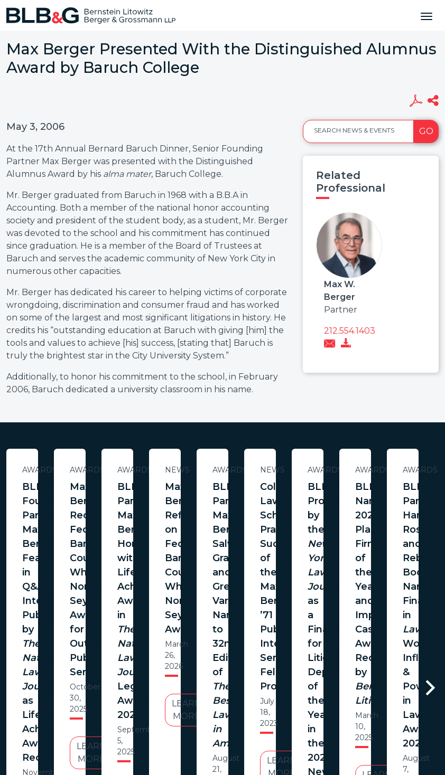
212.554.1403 (349, 331)
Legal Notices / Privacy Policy (203, 686)
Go (426, 131)
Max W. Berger (339, 290)
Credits (286, 686)
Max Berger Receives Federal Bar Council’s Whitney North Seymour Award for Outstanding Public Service (328, 508)
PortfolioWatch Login (352, 686)
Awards (108, 470)
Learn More (108, 596)
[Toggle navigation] (426, 15)
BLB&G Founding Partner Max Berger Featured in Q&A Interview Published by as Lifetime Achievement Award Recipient (108, 515)
